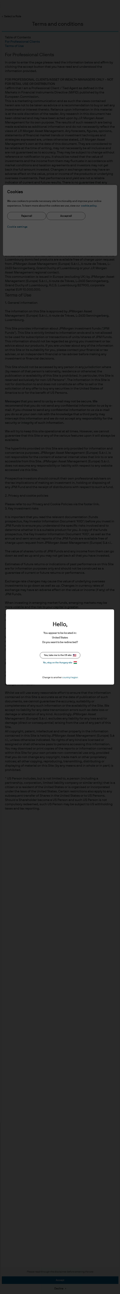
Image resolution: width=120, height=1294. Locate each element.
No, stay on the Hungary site (60, 662)
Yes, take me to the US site (60, 655)
